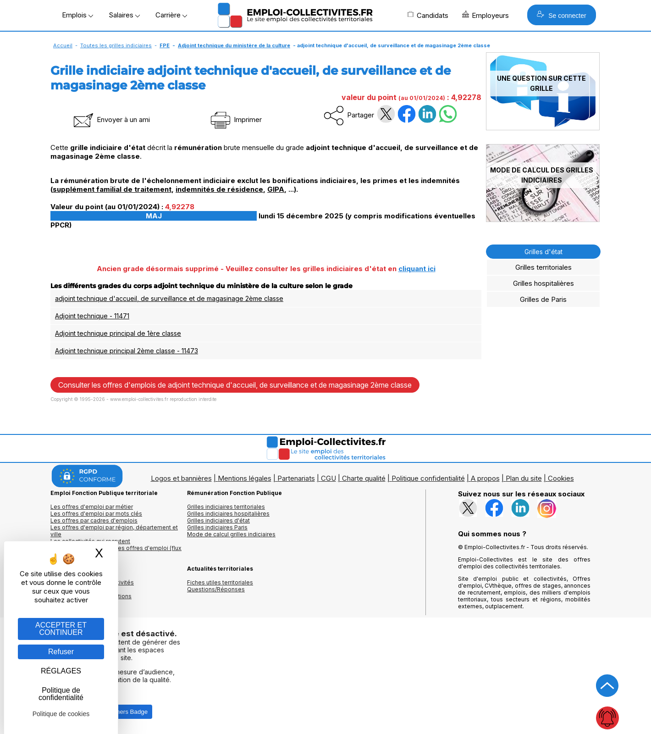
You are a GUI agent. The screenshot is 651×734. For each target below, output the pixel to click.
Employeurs (485, 15)
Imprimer (235, 119)
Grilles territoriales (543, 267)
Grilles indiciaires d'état (218, 520)
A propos (485, 478)
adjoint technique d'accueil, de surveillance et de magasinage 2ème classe (169, 298)
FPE (165, 45)
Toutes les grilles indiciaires (116, 45)
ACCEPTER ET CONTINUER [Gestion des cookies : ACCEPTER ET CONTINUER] (61, 628)
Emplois (77, 15)
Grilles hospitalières (543, 283)
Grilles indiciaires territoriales (226, 506)
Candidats (427, 15)
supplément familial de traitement (112, 189)
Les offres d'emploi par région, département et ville (114, 531)
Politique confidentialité (428, 478)
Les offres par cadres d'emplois (94, 520)
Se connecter (561, 15)
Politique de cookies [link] (61, 713)
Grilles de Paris (543, 299)
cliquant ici (417, 268)
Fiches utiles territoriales (220, 582)
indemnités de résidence (219, 189)
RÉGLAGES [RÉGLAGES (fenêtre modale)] (61, 671)
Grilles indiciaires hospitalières (228, 513)
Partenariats (296, 478)
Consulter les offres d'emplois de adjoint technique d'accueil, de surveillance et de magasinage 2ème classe (235, 384)
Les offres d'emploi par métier (91, 506)
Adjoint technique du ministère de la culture (234, 45)
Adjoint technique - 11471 (92, 316)
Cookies (561, 478)
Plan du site (524, 478)
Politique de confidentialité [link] (61, 693)
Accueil (62, 45)
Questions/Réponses (216, 589)
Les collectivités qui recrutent (90, 541)
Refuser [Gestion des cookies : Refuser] (61, 652)
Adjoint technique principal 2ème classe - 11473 (126, 351)
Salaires (124, 15)
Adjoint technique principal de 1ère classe (118, 333)
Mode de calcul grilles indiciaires (231, 534)
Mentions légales (244, 478)
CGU (328, 478)
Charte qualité (364, 478)
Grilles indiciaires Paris (217, 527)
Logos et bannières (181, 478)
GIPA (275, 189)
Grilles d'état (543, 252)
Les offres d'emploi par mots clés (96, 513)
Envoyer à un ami (111, 119)
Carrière (171, 15)
